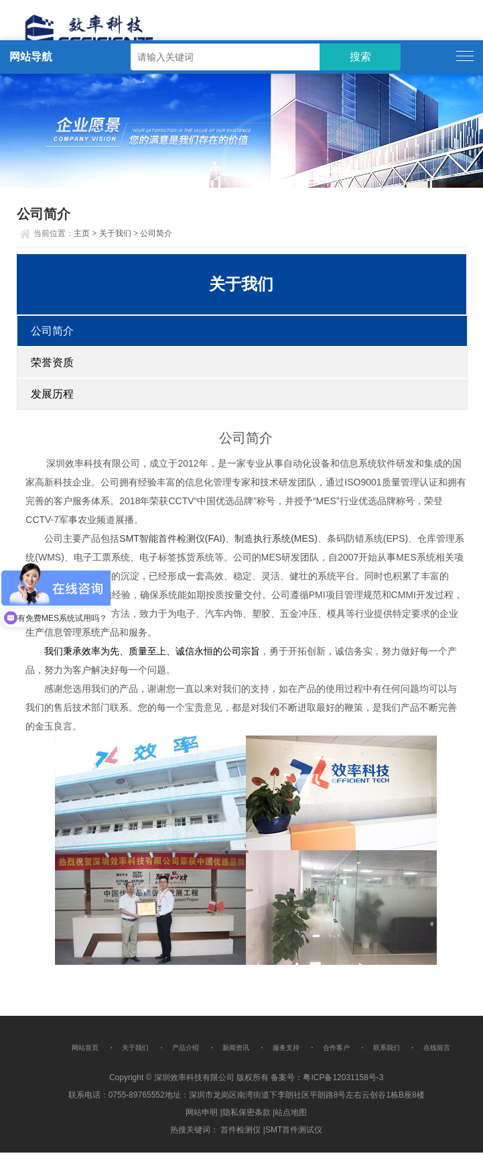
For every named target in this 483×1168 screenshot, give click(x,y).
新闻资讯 (235, 1047)
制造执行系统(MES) (276, 538)
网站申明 (202, 1112)
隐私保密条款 (246, 1112)
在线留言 (436, 1047)
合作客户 (336, 1047)
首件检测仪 (240, 1129)
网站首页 (85, 1047)
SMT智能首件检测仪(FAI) (172, 538)
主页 (82, 233)
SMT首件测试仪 (293, 1129)
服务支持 (286, 1047)
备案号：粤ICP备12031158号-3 (327, 1077)
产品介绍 (185, 1047)
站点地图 (291, 1112)
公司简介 (156, 233)
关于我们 (115, 233)
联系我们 (386, 1047)
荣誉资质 (52, 362)
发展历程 (52, 394)
